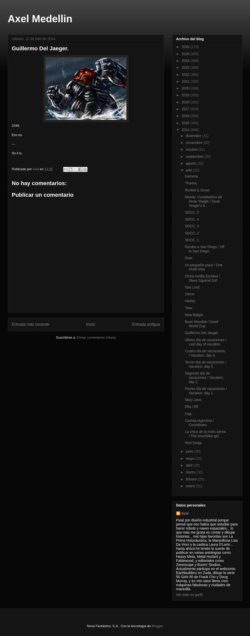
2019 (185, 95)
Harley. (190, 301)
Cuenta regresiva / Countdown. (199, 423)
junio (190, 451)
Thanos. (191, 183)
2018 (185, 102)
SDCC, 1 (192, 240)
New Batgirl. (194, 315)
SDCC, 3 (192, 226)
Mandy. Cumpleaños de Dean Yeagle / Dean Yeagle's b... (203, 201)
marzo (191, 472)
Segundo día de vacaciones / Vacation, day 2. (204, 377)
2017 (185, 109)
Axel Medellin (40, 18)
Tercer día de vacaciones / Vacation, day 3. (205, 364)
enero (191, 486)
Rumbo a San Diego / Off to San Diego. (204, 249)
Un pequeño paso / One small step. (203, 267)
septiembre (195, 157)
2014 (185, 130)
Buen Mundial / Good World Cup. (201, 324)
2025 (185, 54)
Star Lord (192, 287)
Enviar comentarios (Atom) (96, 337)
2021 (185, 81)
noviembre (194, 143)
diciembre (194, 136)
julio (189, 170)
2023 (185, 67)
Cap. (188, 414)
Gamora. (191, 176)
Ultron (189, 294)
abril (189, 465)
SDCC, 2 (192, 233)
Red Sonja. (193, 443)
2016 (185, 116)
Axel (185, 513)
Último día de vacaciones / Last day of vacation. (205, 342)
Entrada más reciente (30, 324)
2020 (185, 88)
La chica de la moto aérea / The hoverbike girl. (205, 434)
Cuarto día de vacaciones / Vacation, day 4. (205, 353)
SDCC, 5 (192, 212)
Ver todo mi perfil (189, 595)
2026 (185, 47)
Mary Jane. (193, 400)
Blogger (157, 626)
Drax (188, 258)
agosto (191, 163)
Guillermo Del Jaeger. (202, 333)
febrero (192, 479)
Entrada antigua (146, 324)
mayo (190, 458)
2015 (185, 123)
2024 (185, 61)
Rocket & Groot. (197, 190)
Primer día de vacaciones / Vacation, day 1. (206, 391)
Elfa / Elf (191, 407)
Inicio (90, 324)
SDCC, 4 (192, 219)
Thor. (189, 308)
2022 (185, 75)
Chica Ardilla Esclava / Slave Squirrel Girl (202, 278)
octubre (192, 149)
